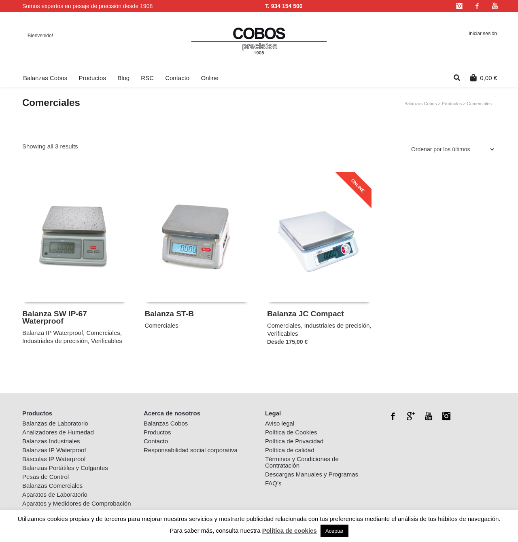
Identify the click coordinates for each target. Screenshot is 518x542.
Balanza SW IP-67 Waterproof (54, 317)
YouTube (495, 6)
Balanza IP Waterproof (52, 332)
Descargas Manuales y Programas (311, 474)
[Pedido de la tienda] (451, 149)
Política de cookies (289, 530)
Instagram (459, 6)
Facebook (477, 6)
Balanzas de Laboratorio (55, 423)
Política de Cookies (291, 432)
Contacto (156, 441)
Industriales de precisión (55, 340)
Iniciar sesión (483, 33)
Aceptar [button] (334, 531)
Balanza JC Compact (305, 313)
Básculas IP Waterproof (54, 458)
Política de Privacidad (294, 441)
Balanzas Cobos (420, 103)
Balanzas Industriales (51, 441)
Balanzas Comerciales (52, 485)
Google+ (410, 416)
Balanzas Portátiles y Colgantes (65, 467)
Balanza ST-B (169, 313)
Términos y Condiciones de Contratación (302, 462)
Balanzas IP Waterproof (54, 450)
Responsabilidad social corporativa (191, 450)
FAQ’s (273, 483)
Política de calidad (289, 450)
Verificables (106, 340)
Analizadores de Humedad (58, 432)
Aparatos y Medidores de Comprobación (76, 503)
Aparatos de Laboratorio (54, 494)
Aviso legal (279, 423)
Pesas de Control (45, 476)
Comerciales (103, 332)
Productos (452, 103)
